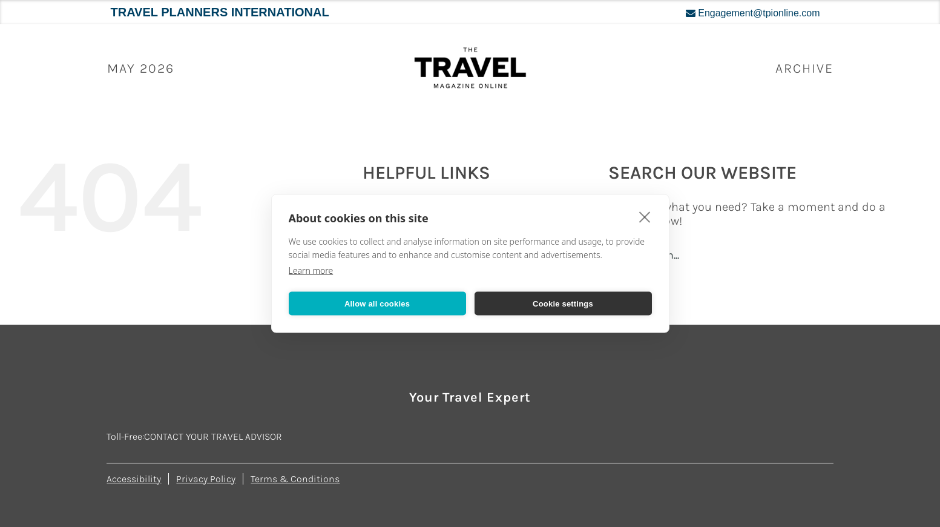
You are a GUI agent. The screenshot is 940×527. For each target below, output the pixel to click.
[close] (645, 217)
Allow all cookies (377, 303)
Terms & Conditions (295, 479)
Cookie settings (563, 303)
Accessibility (134, 479)
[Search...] (753, 255)
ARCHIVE (804, 68)
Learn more (311, 270)
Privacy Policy (205, 479)
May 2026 (140, 68)
